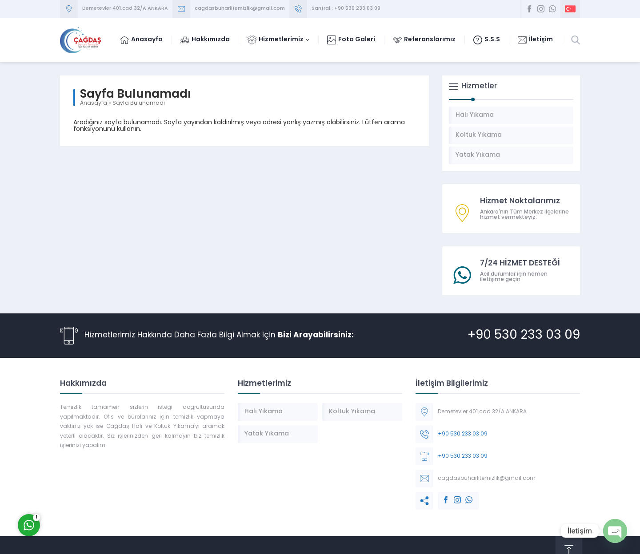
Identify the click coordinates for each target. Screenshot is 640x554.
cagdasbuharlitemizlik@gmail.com (240, 8)
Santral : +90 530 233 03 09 (346, 8)
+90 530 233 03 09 (524, 335)
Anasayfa (93, 103)
